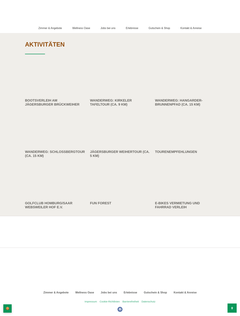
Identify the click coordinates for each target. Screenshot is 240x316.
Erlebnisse (132, 28)
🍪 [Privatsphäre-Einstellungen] (8, 308)
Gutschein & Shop (159, 28)
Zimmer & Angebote (50, 28)
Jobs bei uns (108, 28)
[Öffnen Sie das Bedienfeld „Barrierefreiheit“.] (232, 308)
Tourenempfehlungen (176, 180)
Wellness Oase (81, 28)
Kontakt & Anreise (191, 28)
